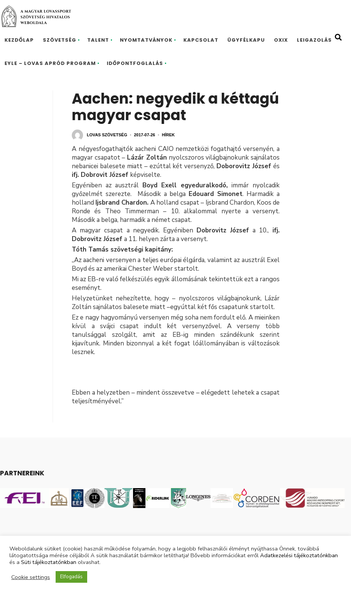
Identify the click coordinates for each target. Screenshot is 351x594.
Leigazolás (314, 40)
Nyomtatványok (146, 40)
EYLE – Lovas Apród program (50, 63)
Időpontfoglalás (135, 63)
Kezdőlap (19, 40)
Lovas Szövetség (107, 135)
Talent (98, 40)
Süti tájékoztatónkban (48, 562)
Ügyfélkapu (246, 40)
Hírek (168, 135)
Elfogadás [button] (71, 576)
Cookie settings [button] (30, 577)
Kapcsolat (200, 40)
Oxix (281, 40)
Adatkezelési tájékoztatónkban (299, 555)
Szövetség (59, 40)
